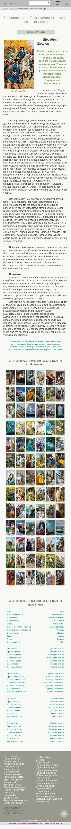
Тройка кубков (13, 651)
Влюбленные (13, 621)
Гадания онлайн (12, 758)
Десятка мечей (57, 710)
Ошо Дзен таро (12, 766)
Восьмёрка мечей (56, 707)
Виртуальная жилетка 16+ (50, 799)
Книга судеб (10, 782)
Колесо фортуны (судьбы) (19, 627)
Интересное (42, 801)
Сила (9, 624)
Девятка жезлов (14, 735)
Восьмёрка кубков (55, 658)
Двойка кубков (57, 648)
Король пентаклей (55, 692)
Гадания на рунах (13, 774)
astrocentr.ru (10, 3)
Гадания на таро (12, 761)
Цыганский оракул (13, 803)
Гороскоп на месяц (46, 773)
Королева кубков (14, 667)
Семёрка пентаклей (16, 682)
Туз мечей (11, 698)
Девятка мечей (13, 710)
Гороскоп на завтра (46, 767)
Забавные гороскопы (47, 775)
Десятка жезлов (57, 735)
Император (12, 618)
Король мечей (57, 716)
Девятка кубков (14, 661)
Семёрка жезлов (14, 732)
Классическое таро (14, 764)
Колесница (59, 621)
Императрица (58, 614)
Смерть (60, 630)
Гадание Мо (10, 795)
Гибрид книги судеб (14, 790)
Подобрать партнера (47, 780)
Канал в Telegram (13, 813)
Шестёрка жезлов (56, 729)
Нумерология (43, 791)
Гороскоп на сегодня (47, 765)
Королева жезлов (15, 741)
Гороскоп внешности (47, 783)
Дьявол (60, 633)
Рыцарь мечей (57, 713)
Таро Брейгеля (11, 769)
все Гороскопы (43, 757)
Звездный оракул (13, 784)
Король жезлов (57, 741)
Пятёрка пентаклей (16, 679)
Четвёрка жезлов (56, 726)
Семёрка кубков (14, 658)
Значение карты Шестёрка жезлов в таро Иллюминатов (35, 349)
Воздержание (13, 633)
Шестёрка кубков (56, 655)
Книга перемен (12, 771)
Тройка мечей (13, 701)
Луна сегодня (43, 762)
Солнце (60, 639)
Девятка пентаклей (15, 685)
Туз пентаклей (13, 673)
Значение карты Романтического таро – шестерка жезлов (35, 823)
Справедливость (56, 627)
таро (26, 9)
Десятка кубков (57, 661)
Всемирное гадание (14, 787)
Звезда (61, 636)
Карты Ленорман (13, 779)
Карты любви (43, 778)
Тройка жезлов (14, 726)
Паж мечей (12, 713)
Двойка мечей (57, 698)
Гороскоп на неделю (46, 770)
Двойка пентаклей (55, 673)
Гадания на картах (14, 777)
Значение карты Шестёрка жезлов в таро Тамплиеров (35, 346)
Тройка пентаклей (15, 676)
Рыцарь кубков (57, 664)
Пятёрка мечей (14, 704)
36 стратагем (11, 797)
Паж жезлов (12, 738)
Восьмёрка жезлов (55, 732)
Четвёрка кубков (56, 651)
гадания (5, 9)
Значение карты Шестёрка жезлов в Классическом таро (35, 341)
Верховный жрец (56, 618)
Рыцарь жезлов (57, 738)
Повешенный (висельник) (19, 630)
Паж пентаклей (14, 688)
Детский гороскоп (45, 786)
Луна (9, 639)
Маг (62, 611)
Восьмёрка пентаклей (54, 682)
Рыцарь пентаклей (55, 688)
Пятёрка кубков (14, 655)
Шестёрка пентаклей (54, 679)
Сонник (40, 760)
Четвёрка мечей (57, 701)
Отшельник (58, 624)
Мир (62, 642)
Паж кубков (12, 664)
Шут (9, 611)
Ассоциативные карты (15, 800)
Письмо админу (12, 808)
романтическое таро (38, 9)
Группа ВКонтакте (13, 810)
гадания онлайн (16, 9)
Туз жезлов (12, 723)
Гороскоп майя (44, 788)
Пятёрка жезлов (14, 729)
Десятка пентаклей (55, 685)
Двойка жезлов (57, 723)
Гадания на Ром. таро (35, 32)
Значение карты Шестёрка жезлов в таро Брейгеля (35, 344)
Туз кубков (12, 648)
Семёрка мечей (14, 707)
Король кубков (57, 667)
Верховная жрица (15, 614)
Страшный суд (13, 642)
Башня (10, 636)
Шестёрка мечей (56, 704)
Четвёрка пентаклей (55, 676)
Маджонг (8, 792)
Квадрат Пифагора (46, 793)
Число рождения (45, 796)
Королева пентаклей (16, 692)
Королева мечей (14, 716)
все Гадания (10, 756)
